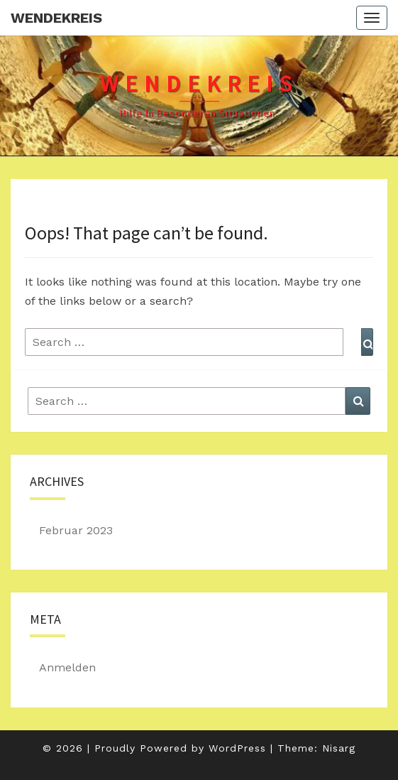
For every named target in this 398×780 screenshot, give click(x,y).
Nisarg (338, 748)
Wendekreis (56, 17)
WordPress (237, 748)
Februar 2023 (76, 530)
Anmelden (67, 667)
